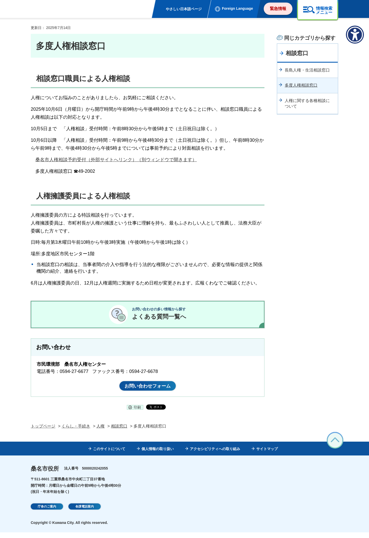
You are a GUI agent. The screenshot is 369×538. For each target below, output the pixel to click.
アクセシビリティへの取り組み (215, 454)
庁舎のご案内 (47, 513)
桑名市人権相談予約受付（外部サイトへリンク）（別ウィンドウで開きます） (116, 159)
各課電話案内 (84, 513)
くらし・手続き (75, 432)
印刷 (137, 413)
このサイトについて (109, 454)
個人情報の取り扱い (157, 454)
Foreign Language (237, 8)
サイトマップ (267, 454)
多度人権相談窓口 (301, 85)
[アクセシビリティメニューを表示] (355, 35)
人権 (100, 432)
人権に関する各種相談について (307, 103)
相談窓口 (297, 53)
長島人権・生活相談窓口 (307, 70)
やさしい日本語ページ (184, 9)
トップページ (43, 432)
